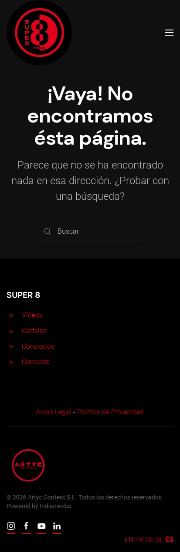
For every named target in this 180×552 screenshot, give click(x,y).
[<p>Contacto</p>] (11, 361)
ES (169, 539)
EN (129, 539)
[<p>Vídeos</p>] (11, 315)
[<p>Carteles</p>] (11, 331)
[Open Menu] (169, 32)
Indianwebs (54, 505)
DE (149, 539)
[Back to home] (39, 32)
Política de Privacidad (109, 412)
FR (139, 539)
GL (159, 539)
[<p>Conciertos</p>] (11, 346)
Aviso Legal (53, 412)
